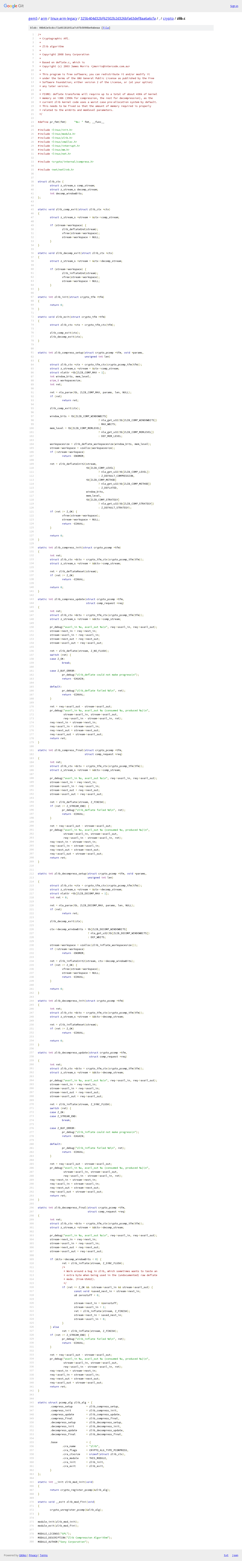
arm (44, 18)
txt (226, 1555)
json (235, 1555)
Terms (44, 1555)
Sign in (234, 6)
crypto (168, 18)
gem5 (32, 18)
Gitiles (22, 1555)
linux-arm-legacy (63, 18)
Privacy (33, 1555)
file (106, 27)
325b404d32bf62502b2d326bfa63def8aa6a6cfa (118, 18)
